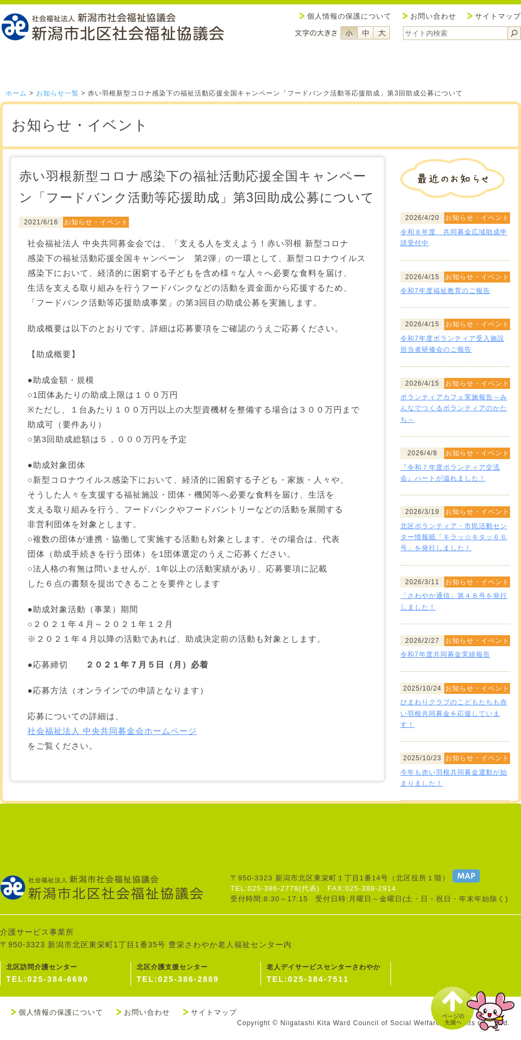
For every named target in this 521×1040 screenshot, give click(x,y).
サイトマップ (498, 16)
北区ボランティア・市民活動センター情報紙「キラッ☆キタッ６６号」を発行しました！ (453, 537)
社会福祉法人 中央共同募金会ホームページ (112, 731)
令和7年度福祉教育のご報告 (445, 291)
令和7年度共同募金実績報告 (445, 654)
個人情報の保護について (349, 16)
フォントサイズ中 (365, 32)
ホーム (16, 93)
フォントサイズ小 (349, 32)
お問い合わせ (433, 16)
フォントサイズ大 (381, 32)
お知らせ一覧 (57, 93)
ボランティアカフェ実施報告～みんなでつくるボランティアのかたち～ (453, 408)
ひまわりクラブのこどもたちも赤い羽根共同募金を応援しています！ (453, 713)
